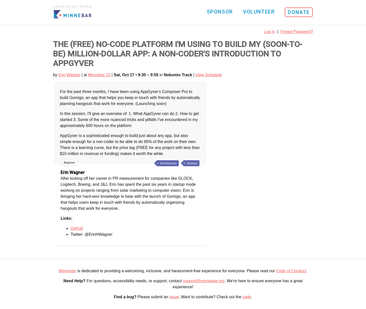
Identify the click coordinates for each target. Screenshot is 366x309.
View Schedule (209, 75)
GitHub (76, 228)
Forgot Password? (296, 32)
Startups (192, 163)
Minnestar (67, 271)
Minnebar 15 (99, 75)
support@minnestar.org (203, 281)
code (246, 297)
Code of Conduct (291, 271)
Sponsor (220, 12)
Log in (269, 32)
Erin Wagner (69, 75)
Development (168, 163)
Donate (299, 12)
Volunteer (258, 12)
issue (174, 297)
